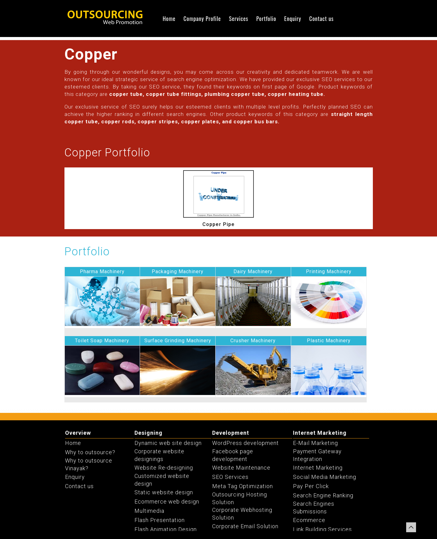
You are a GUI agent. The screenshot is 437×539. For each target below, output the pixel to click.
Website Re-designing (163, 467)
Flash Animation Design (165, 529)
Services (238, 18)
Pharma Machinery (102, 271)
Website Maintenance (241, 467)
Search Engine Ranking (323, 495)
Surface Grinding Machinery (177, 341)
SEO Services (230, 477)
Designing (148, 433)
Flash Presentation (159, 520)
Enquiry (292, 18)
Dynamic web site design (168, 443)
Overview (78, 433)
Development (230, 433)
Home (169, 18)
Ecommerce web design (166, 501)
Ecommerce (309, 520)
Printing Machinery (329, 271)
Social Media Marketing (324, 477)
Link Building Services (322, 529)
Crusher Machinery (253, 341)
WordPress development (245, 443)
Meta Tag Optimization (242, 486)
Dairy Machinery (253, 271)
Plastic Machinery (329, 341)
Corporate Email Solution (245, 526)
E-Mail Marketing (315, 443)
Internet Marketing (320, 433)
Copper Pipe (218, 224)
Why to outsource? (90, 452)
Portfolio (266, 18)
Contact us (321, 18)
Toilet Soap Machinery (102, 341)
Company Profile (202, 18)
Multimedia (149, 511)
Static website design (163, 492)
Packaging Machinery (178, 271)
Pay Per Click (311, 486)
